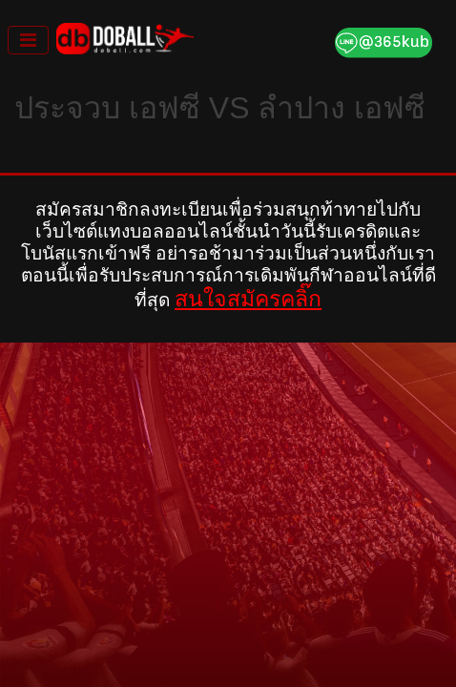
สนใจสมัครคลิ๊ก (248, 298)
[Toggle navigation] (28, 40)
